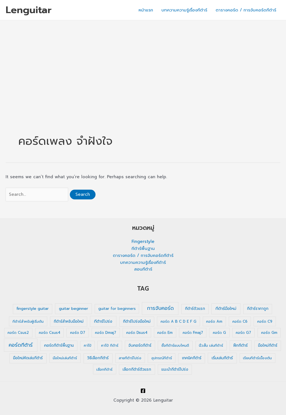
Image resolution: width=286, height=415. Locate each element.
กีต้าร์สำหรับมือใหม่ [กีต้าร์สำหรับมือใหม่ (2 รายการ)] (69, 321)
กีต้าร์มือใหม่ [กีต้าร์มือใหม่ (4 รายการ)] (225, 308)
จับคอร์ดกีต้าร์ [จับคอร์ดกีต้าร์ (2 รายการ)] (139, 345)
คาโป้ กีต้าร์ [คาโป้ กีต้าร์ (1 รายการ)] (109, 345)
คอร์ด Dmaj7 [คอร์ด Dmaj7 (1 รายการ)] (105, 332)
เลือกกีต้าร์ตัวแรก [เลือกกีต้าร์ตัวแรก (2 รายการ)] (137, 369)
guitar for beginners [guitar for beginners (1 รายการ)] (117, 308)
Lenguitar (29, 10)
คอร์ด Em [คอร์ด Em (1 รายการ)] (165, 332)
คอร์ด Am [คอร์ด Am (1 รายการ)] (214, 321)
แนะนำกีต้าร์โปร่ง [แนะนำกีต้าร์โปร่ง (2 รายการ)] (174, 369)
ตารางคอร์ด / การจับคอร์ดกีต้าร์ (246, 10)
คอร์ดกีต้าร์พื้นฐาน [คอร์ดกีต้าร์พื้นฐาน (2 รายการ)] (59, 345)
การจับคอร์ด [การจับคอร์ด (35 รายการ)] (160, 308)
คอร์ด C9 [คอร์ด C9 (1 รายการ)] (264, 321)
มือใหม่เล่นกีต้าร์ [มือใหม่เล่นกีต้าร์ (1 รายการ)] (65, 358)
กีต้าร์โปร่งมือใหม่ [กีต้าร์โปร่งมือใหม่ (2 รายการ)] (137, 321)
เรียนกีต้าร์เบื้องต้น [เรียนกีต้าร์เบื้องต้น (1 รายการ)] (257, 358)
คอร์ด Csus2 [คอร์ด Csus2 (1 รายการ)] (18, 332)
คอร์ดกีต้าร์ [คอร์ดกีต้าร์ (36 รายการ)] (21, 345)
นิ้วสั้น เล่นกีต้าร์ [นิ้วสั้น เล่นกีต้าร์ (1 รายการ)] (211, 345)
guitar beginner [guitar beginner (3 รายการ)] (73, 309)
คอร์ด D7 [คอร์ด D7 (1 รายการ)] (77, 332)
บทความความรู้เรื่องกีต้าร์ (184, 10)
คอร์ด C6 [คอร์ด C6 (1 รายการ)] (239, 321)
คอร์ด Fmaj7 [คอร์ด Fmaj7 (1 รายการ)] (193, 332)
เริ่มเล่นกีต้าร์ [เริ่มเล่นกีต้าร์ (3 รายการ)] (222, 358)
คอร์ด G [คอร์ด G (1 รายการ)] (219, 332)
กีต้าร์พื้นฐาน (143, 248)
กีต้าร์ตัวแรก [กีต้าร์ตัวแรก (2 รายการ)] (195, 309)
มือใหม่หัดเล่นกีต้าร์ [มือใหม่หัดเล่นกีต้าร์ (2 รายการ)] (28, 358)
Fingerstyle (143, 241)
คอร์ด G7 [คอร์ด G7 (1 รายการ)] (243, 332)
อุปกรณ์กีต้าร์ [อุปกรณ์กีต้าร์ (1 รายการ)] (161, 358)
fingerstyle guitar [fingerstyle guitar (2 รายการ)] (32, 309)
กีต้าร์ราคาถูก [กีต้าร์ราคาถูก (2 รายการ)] (257, 309)
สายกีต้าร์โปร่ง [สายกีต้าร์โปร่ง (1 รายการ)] (130, 358)
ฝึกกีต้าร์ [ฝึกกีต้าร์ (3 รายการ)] (240, 345)
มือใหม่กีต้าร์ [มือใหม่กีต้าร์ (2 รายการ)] (267, 345)
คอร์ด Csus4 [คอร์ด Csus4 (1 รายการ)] (49, 332)
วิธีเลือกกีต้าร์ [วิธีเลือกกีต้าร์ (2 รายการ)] (98, 358)
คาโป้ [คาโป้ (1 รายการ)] (87, 345)
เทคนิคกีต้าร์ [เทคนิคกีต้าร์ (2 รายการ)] (191, 358)
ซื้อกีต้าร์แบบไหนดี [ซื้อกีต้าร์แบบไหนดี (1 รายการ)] (175, 345)
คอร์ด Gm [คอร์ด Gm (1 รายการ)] (269, 332)
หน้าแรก (146, 10)
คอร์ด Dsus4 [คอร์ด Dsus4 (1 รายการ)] (136, 332)
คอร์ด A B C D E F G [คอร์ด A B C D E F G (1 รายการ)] (178, 321)
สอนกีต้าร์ (143, 269)
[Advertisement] (143, 62)
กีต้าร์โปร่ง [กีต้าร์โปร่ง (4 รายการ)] (103, 321)
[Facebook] (143, 390)
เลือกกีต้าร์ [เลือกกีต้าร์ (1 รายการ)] (104, 369)
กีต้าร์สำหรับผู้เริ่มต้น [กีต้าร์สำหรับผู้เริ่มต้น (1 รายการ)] (28, 321)
